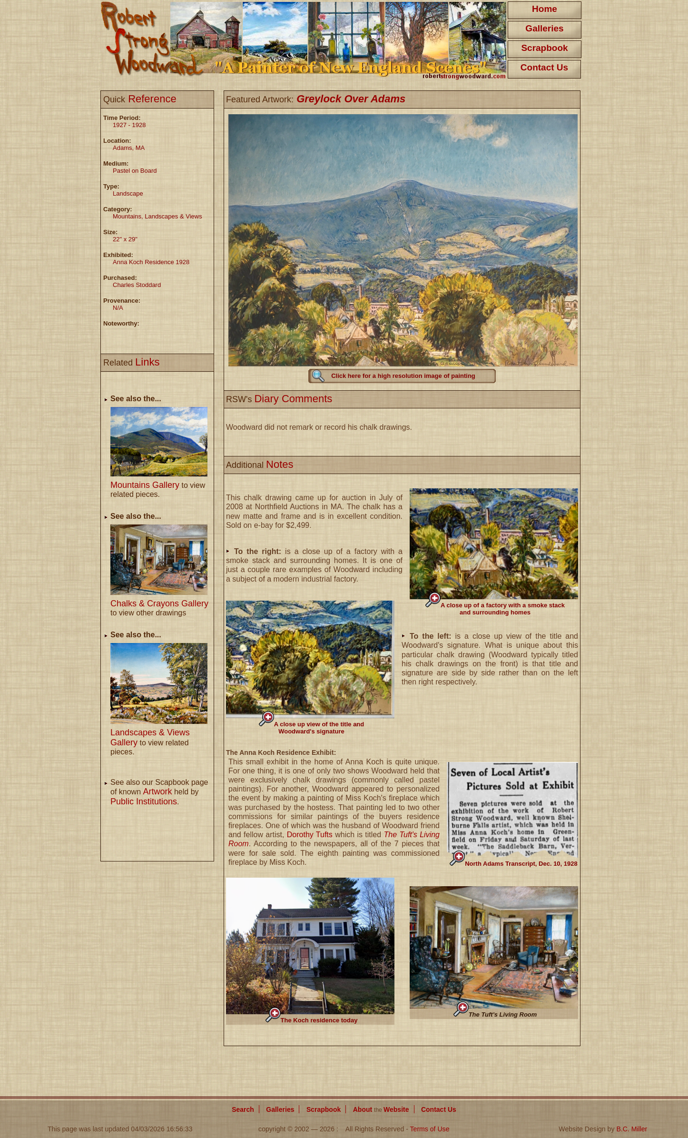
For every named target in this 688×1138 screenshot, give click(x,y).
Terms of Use (430, 1129)
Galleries (544, 28)
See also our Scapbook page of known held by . (159, 792)
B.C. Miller (631, 1129)
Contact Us (544, 67)
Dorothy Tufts (310, 835)
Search (243, 1109)
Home (544, 9)
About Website (381, 1109)
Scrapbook (544, 48)
